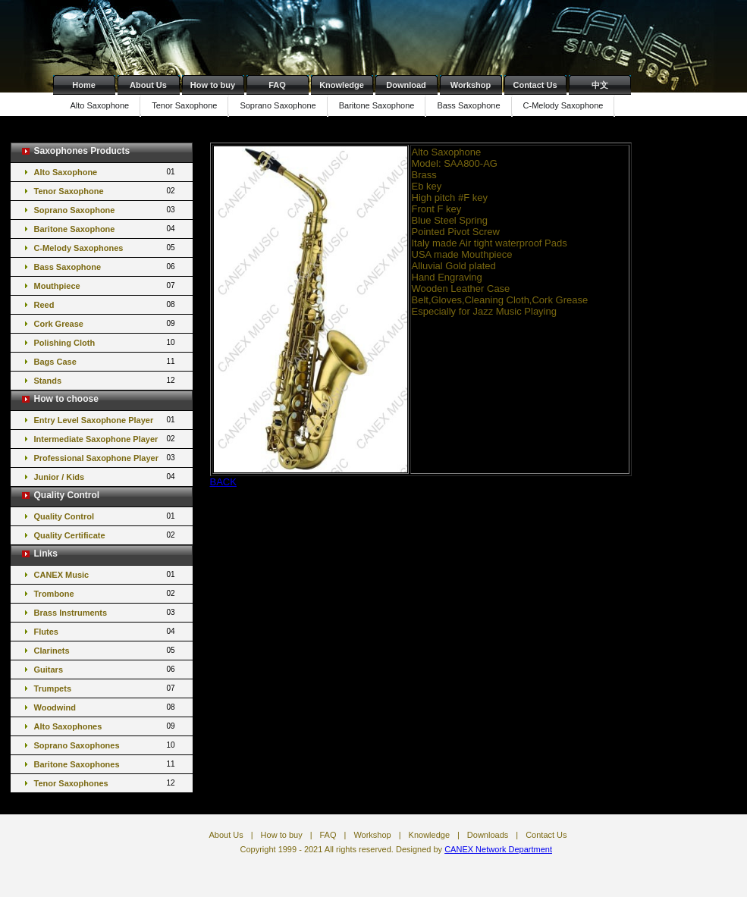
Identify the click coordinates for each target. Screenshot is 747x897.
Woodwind (105, 707)
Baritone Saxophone (377, 105)
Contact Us (535, 84)
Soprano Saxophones (105, 745)
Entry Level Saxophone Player (105, 419)
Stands (105, 380)
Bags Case (105, 361)
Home (84, 84)
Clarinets (105, 650)
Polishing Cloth (105, 342)
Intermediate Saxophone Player (105, 438)
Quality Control (105, 516)
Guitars (105, 669)
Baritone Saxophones (105, 764)
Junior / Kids (105, 476)
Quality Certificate (105, 535)
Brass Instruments (105, 612)
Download (406, 84)
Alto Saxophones (105, 726)
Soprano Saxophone (277, 105)
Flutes (105, 631)
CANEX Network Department (498, 849)
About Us (148, 84)
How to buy (212, 84)
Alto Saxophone (100, 105)
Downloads (487, 834)
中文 (600, 84)
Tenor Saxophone (184, 105)
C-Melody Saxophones (105, 247)
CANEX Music (105, 574)
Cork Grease (105, 323)
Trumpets (105, 688)
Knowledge (341, 84)
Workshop (470, 84)
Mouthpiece (105, 285)
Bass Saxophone (468, 105)
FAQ (277, 84)
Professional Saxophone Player (105, 457)
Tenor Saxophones (105, 783)
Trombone (105, 593)
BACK (223, 482)
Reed (105, 304)
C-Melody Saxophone (563, 105)
